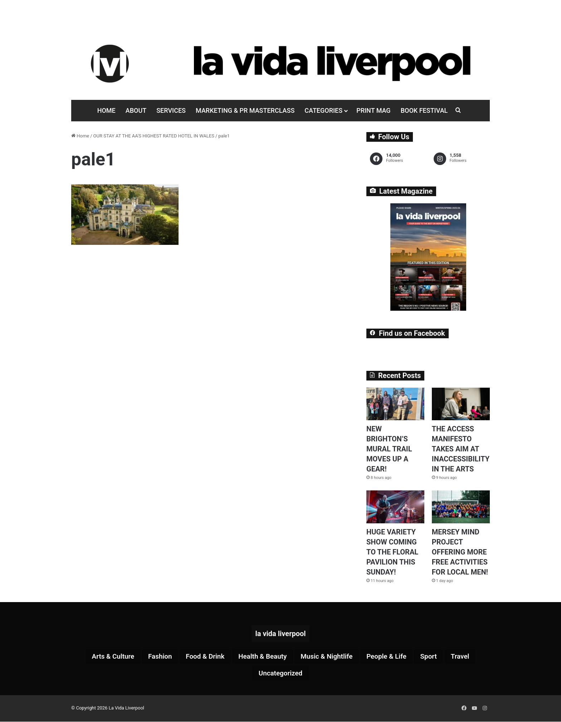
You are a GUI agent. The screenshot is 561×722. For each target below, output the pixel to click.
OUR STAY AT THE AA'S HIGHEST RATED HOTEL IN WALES (153, 136)
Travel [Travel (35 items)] (469, 657)
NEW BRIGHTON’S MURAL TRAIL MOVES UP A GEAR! (389, 449)
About (136, 110)
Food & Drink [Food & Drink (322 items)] (201, 657)
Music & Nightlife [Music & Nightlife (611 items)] (329, 657)
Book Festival (424, 110)
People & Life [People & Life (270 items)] (392, 657)
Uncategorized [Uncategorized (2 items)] (280, 674)
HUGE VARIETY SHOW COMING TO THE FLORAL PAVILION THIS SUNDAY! (392, 552)
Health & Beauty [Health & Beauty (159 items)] (261, 657)
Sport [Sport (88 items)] (436, 657)
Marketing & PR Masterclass (245, 110)
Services (171, 110)
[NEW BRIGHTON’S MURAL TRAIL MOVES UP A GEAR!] (395, 404)
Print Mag (373, 110)
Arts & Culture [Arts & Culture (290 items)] (104, 657)
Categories (323, 110)
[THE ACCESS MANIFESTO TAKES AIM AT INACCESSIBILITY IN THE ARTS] (461, 404)
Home (106, 110)
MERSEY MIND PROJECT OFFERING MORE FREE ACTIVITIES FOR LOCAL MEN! (460, 552)
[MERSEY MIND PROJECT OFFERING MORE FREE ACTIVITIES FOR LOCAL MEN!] (461, 506)
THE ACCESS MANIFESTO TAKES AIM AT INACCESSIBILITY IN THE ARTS (460, 449)
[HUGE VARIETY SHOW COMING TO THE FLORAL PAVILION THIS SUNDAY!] (395, 506)
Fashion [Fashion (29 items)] (153, 657)
